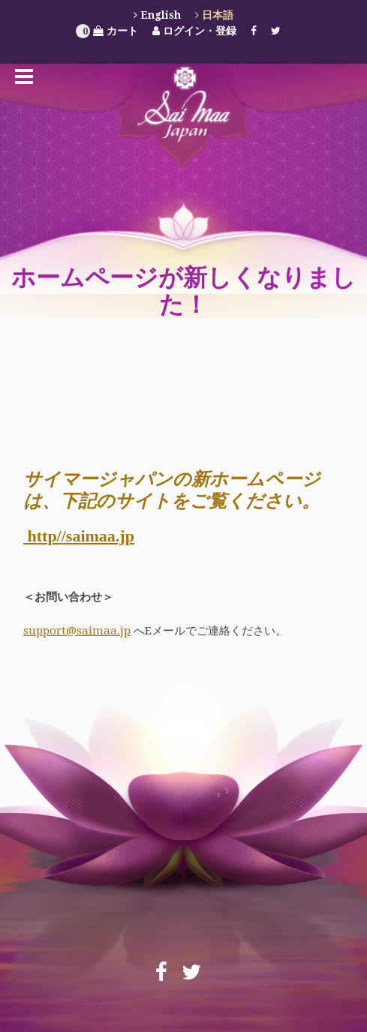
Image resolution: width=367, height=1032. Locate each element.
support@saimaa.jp (77, 631)
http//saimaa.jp (78, 535)
